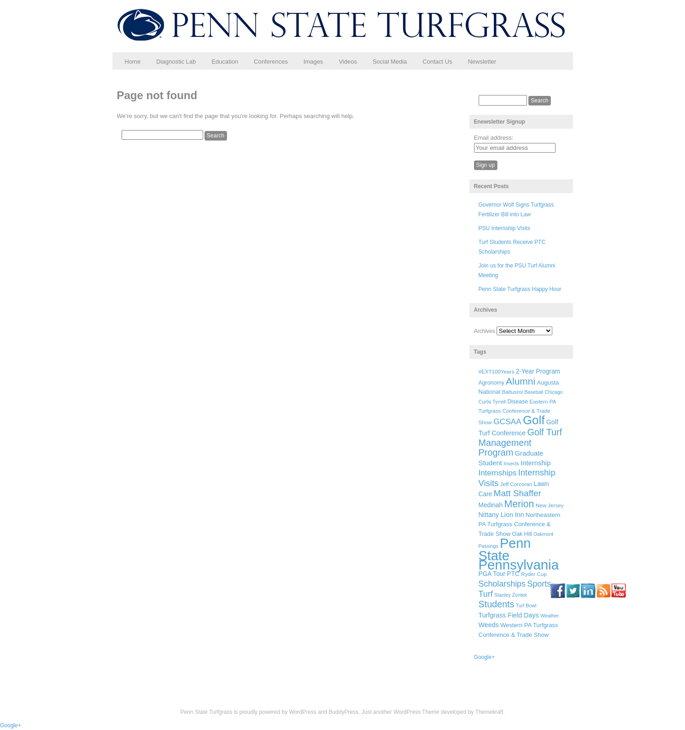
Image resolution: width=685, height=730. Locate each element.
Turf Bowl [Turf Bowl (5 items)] (526, 605)
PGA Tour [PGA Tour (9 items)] (492, 573)
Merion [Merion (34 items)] (519, 504)
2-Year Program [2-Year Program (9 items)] (538, 371)
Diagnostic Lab (176, 61)
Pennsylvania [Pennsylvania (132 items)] (519, 564)
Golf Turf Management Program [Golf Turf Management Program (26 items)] (520, 442)
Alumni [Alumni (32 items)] (520, 381)
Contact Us (437, 61)
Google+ (484, 657)
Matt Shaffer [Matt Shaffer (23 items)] (517, 493)
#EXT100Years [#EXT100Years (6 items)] (497, 371)
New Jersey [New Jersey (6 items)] (550, 505)
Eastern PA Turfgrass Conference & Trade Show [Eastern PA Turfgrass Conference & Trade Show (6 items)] (517, 412)
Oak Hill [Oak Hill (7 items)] (522, 534)
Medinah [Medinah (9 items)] (491, 505)
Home (133, 61)
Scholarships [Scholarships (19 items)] (502, 583)
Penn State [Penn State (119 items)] (505, 549)
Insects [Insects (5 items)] (511, 463)
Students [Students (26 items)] (497, 604)
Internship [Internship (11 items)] (535, 463)
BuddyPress (343, 712)
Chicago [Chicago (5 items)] (553, 392)
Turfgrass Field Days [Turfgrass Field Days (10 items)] (509, 615)
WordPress (302, 712)
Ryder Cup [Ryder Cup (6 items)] (534, 574)
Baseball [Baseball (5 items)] (533, 392)
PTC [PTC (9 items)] (513, 573)
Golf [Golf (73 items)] (533, 420)
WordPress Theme (416, 712)
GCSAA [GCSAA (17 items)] (507, 421)
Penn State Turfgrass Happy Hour (520, 289)
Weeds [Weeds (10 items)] (489, 625)
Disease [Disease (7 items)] (517, 401)
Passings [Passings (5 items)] (488, 546)
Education (224, 61)
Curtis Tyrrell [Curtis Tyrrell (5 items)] (492, 401)
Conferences (271, 61)
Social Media (390, 61)
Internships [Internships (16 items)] (498, 473)
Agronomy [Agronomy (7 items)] (491, 383)
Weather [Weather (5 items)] (549, 615)
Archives (484, 331)
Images (313, 61)
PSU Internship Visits (505, 228)
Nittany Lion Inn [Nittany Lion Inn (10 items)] (501, 514)
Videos (348, 61)
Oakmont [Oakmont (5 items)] (543, 534)
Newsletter (482, 61)
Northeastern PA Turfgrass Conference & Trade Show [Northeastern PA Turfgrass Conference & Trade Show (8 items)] (520, 524)
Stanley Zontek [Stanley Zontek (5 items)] (510, 595)
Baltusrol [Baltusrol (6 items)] (512, 392)
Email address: (494, 137)
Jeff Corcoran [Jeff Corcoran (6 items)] (516, 484)
